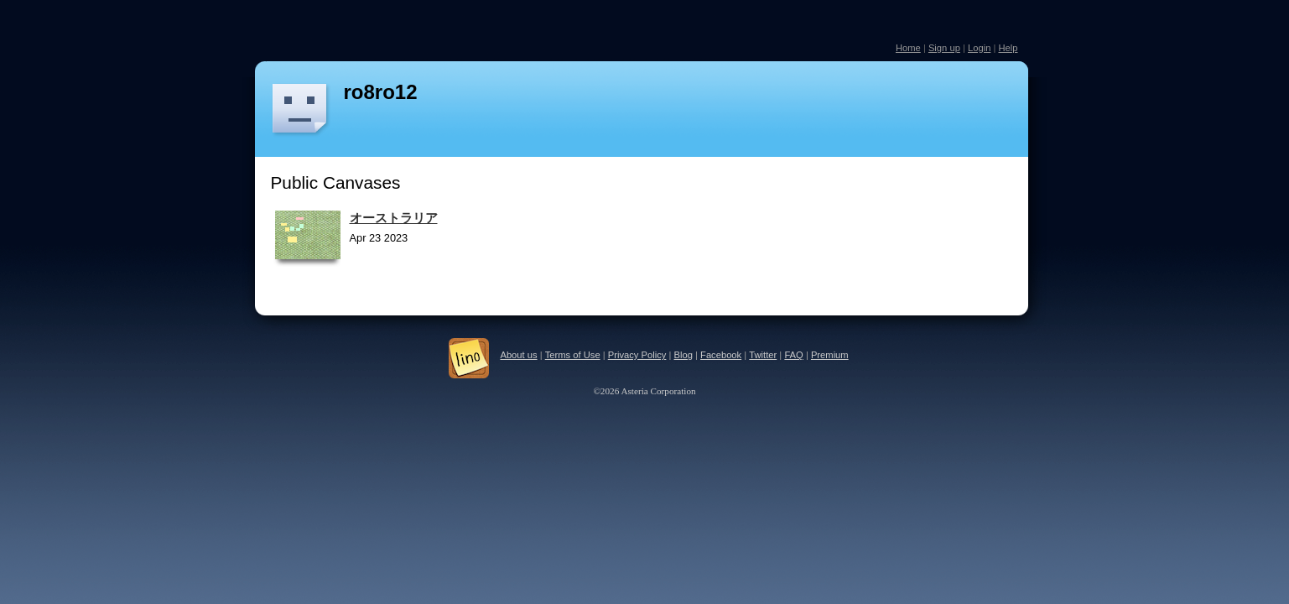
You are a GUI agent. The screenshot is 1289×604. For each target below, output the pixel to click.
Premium (830, 355)
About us (518, 355)
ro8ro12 (381, 92)
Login (979, 48)
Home (908, 48)
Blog (683, 355)
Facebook (720, 355)
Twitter (763, 355)
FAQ (793, 355)
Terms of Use (572, 355)
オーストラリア (394, 218)
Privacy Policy (637, 355)
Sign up (944, 48)
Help (1007, 48)
